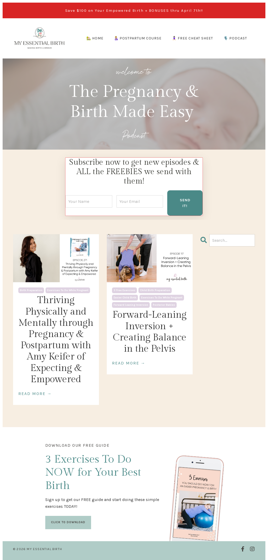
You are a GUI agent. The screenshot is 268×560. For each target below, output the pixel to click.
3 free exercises (124, 290)
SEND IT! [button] (185, 202)
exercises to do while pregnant (67, 290)
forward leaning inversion (131, 304)
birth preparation (31, 290)
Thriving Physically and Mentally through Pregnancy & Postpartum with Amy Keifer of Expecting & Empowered (55, 339)
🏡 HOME (94, 38)
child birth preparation (155, 290)
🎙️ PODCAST (235, 38)
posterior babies (164, 304)
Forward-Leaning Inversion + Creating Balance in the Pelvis (150, 331)
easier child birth (125, 297)
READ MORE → (35, 393)
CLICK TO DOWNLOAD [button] (68, 521)
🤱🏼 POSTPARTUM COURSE (137, 38)
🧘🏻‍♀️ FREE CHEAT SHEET (192, 38)
